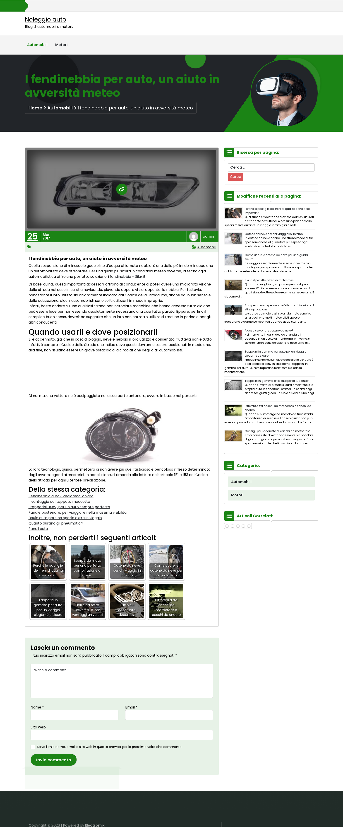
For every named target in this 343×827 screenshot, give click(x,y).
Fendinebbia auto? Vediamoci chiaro (61, 496)
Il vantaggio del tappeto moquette (59, 501)
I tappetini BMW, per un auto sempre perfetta (69, 507)
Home (35, 108)
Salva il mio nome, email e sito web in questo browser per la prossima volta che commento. (109, 747)
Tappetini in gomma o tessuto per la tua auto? (277, 381)
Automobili (37, 44)
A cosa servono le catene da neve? (269, 330)
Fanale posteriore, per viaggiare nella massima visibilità (78, 512)
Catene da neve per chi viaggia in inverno (274, 234)
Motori (61, 44)
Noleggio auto (45, 19)
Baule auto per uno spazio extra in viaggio (65, 517)
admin (208, 236)
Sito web (38, 727)
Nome (37, 707)
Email (131, 707)
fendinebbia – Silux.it (128, 276)
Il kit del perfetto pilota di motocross (269, 280)
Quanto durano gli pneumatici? (56, 523)
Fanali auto (38, 528)
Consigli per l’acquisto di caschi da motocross (277, 431)
